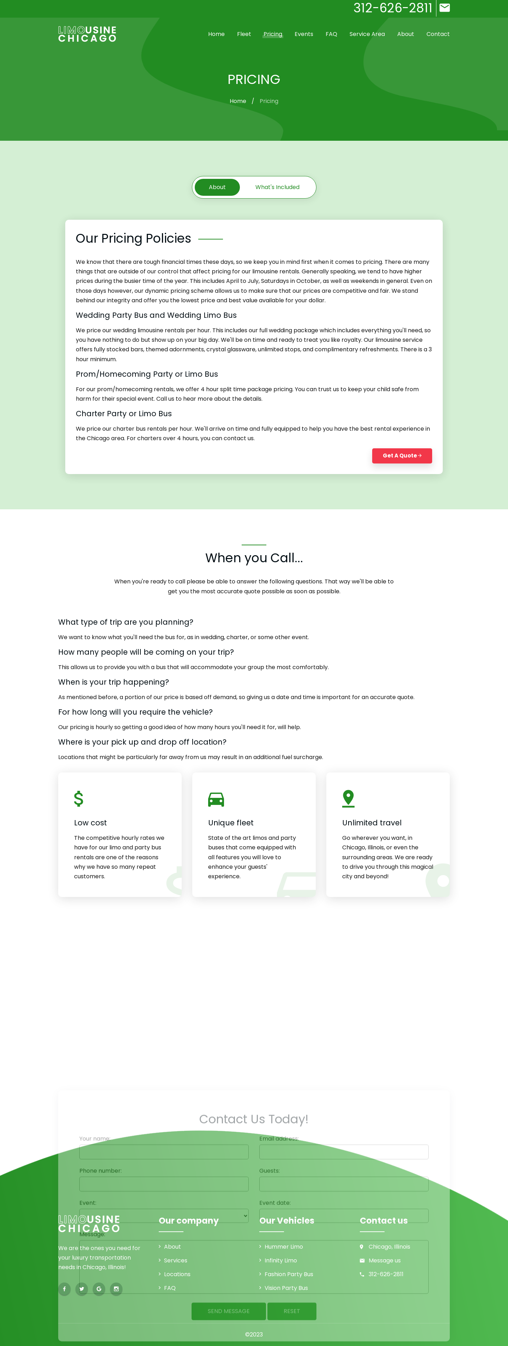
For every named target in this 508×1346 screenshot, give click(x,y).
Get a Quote (402, 455)
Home (216, 34)
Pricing (273, 34)
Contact (438, 34)
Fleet (244, 34)
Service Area (367, 34)
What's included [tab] (277, 187)
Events (304, 34)
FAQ (331, 34)
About (405, 34)
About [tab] (217, 187)
